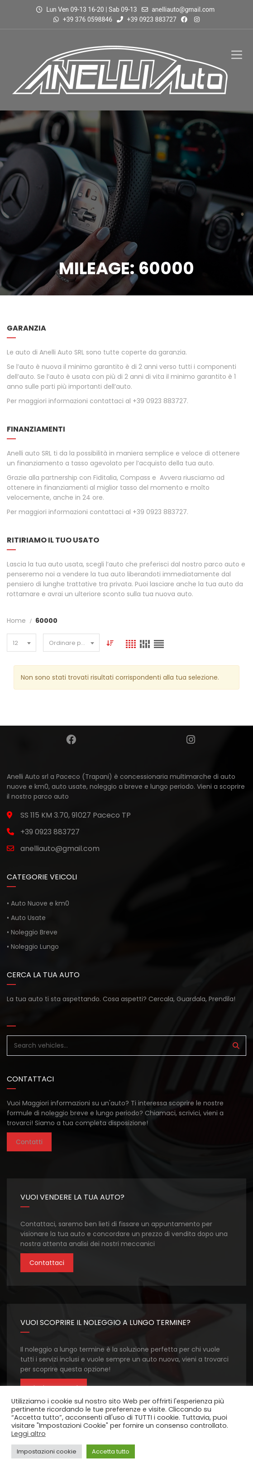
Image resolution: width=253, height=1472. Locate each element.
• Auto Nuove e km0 (38, 903)
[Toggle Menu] (236, 47)
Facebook (71, 739)
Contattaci (46, 1262)
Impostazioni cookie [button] (46, 1451)
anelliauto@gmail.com (183, 9)
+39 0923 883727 (147, 19)
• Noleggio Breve (32, 932)
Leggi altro (28, 1433)
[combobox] (21, 643)
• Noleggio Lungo (33, 946)
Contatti (29, 1141)
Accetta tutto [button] (110, 1451)
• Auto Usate (26, 917)
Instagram (190, 739)
